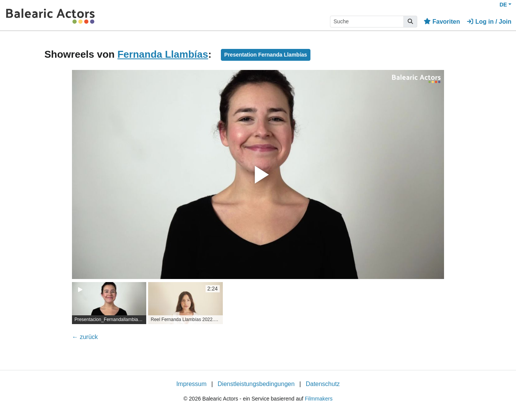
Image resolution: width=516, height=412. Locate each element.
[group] (109, 303)
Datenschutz (323, 384)
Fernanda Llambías (163, 54)
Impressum (191, 384)
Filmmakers (318, 399)
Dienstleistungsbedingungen (256, 384)
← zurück (85, 337)
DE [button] (503, 5)
